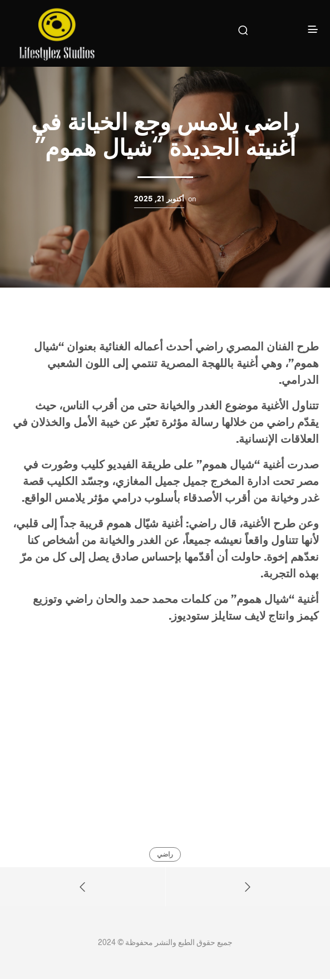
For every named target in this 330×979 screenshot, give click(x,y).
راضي (165, 854)
